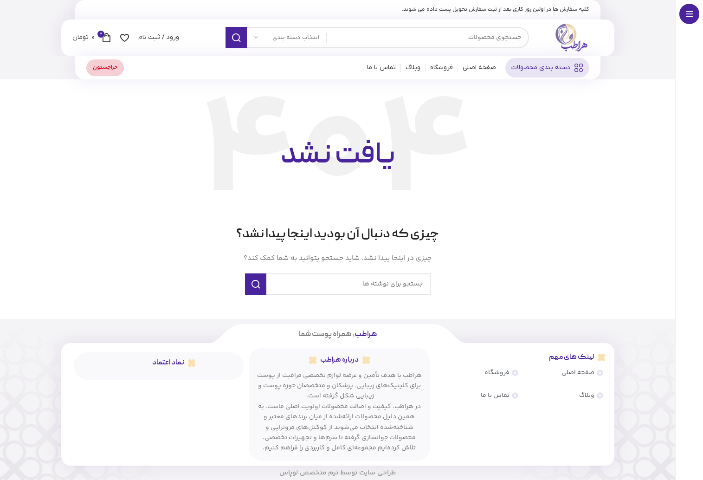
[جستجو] (377, 39)
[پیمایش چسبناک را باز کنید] (547, 70)
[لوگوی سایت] (570, 39)
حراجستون (105, 70)
